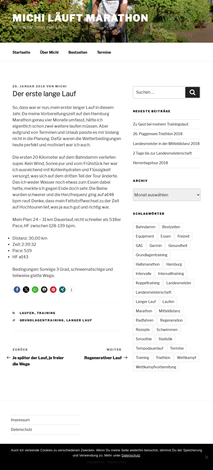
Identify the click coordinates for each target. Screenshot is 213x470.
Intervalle (143, 273)
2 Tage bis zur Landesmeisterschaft (162, 153)
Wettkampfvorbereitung (156, 367)
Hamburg (174, 264)
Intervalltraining (171, 273)
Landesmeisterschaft (153, 292)
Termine (104, 52)
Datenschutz (21, 429)
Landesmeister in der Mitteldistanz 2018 (166, 143)
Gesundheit (177, 245)
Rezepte (143, 329)
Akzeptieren (96, 462)
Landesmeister (178, 283)
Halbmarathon (148, 264)
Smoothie (144, 339)
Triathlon (163, 357)
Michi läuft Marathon (80, 18)
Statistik (165, 339)
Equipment (145, 236)
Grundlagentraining (42, 320)
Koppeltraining (148, 283)
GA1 (139, 245)
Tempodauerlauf (149, 348)
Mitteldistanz (169, 311)
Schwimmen (167, 329)
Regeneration (171, 320)
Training (46, 313)
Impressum (20, 420)
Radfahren (144, 320)
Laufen (27, 313)
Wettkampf (186, 357)
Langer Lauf (79, 320)
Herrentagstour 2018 (150, 163)
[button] (17, 289)
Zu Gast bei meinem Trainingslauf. (161, 124)
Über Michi (49, 52)
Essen (166, 236)
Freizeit (183, 236)
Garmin (156, 245)
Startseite (21, 52)
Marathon (144, 311)
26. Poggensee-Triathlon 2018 (157, 134)
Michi (61, 86)
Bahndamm (145, 227)
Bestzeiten (77, 52)
